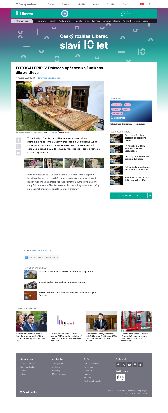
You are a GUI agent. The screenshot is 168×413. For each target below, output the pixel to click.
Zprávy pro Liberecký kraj (49, 78)
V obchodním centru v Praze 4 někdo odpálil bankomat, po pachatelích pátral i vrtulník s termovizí (134, 337)
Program (65, 4)
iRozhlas (51, 4)
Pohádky (116, 109)
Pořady (52, 21)
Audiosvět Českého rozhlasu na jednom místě (127, 124)
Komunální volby (27, 367)
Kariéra (87, 374)
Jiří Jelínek (53, 132)
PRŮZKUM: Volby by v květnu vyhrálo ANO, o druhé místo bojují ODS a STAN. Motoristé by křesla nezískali (66, 337)
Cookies (110, 391)
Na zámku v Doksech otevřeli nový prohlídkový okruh (66, 271)
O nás (137, 21)
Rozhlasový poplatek (93, 381)
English (145, 391)
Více (146, 21)
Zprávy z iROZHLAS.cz (27, 308)
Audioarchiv (126, 13)
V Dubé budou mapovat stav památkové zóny (62, 282)
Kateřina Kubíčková (38, 250)
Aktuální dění (22, 21)
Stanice (96, 4)
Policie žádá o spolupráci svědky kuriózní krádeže (137, 168)
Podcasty (56, 370)
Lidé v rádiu (89, 370)
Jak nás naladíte (111, 21)
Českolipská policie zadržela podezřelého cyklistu (135, 138)
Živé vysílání (117, 113)
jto (50, 250)
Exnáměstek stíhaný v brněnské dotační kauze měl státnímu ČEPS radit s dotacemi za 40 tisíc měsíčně (101, 337)
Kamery (124, 16)
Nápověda (88, 367)
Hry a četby (116, 105)
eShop (23, 374)
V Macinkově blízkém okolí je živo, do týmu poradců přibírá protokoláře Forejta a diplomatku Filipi (31, 337)
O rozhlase (111, 4)
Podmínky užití (134, 391)
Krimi (127, 105)
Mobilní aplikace (59, 374)
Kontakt (127, 21)
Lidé (87, 21)
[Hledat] (149, 4)
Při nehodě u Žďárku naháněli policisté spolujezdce (135, 148)
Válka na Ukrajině (27, 363)
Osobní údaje (121, 391)
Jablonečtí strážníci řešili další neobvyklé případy (137, 178)
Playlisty (78, 21)
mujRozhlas (81, 4)
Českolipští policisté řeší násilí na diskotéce (137, 157)
